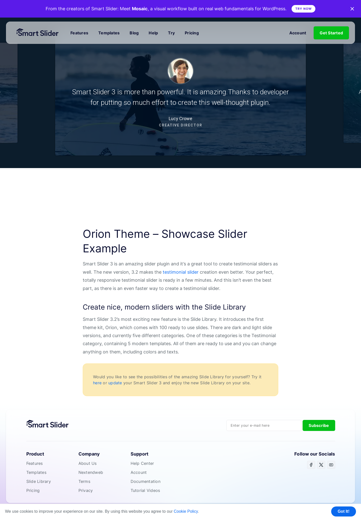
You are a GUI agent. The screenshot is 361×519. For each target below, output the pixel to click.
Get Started (331, 32)
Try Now (303, 9)
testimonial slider (181, 272)
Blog (134, 32)
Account (297, 32)
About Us (87, 463)
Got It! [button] (343, 511)
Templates (109, 32)
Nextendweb (90, 472)
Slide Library (38, 481)
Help (153, 32)
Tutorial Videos (145, 490)
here (97, 382)
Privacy (85, 490)
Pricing (192, 32)
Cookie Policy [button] (186, 511)
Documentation (145, 481)
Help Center (142, 463)
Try (171, 32)
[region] (180, 93)
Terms (84, 481)
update (115, 382)
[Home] (39, 33)
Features (79, 32)
